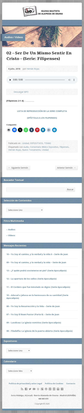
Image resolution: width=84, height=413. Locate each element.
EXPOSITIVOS (36, 143)
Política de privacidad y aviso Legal (25, 383)
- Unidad (25, 143)
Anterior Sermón (66, 167)
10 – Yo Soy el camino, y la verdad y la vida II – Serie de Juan (37, 254)
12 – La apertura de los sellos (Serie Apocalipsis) (31, 278)
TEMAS (47, 143)
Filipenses (64, 147)
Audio (26, 147)
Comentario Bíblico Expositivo (44, 147)
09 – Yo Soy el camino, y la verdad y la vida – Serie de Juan (36, 262)
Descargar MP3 (21, 91)
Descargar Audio (11, 91)
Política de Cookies (54, 383)
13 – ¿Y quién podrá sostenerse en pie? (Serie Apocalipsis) (36, 270)
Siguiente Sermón (18, 167)
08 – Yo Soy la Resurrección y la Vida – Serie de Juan (33, 306)
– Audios (10, 229)
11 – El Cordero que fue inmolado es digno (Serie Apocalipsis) (38, 287)
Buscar (70, 189)
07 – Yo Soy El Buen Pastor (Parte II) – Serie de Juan (32, 314)
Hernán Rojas (33, 68)
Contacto (70, 383)
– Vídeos (10, 235)
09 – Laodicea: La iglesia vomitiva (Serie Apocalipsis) (33, 322)
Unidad (45, 149)
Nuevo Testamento (31, 149)
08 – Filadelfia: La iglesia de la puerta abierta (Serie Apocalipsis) (39, 331)
